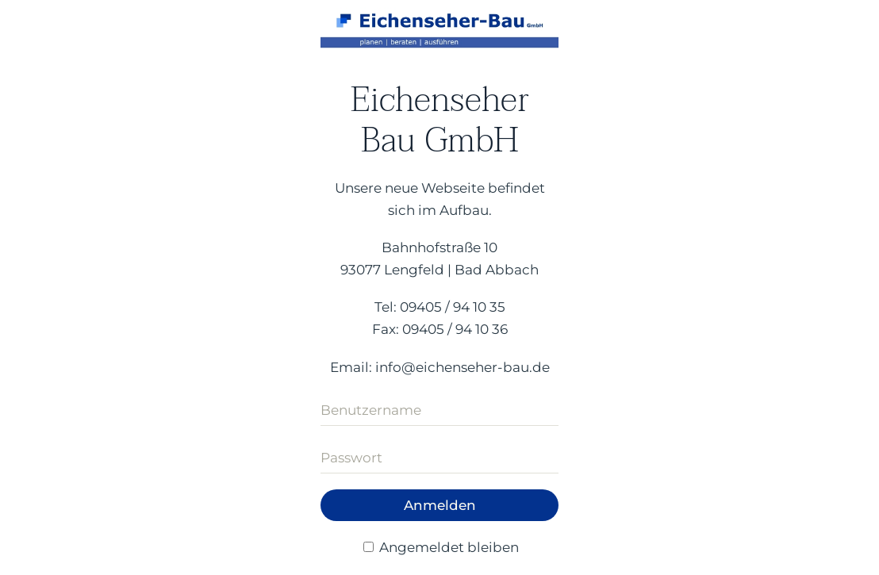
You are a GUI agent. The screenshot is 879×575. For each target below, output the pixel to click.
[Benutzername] (439, 410)
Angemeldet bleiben (441, 547)
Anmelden (440, 505)
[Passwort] (439, 457)
